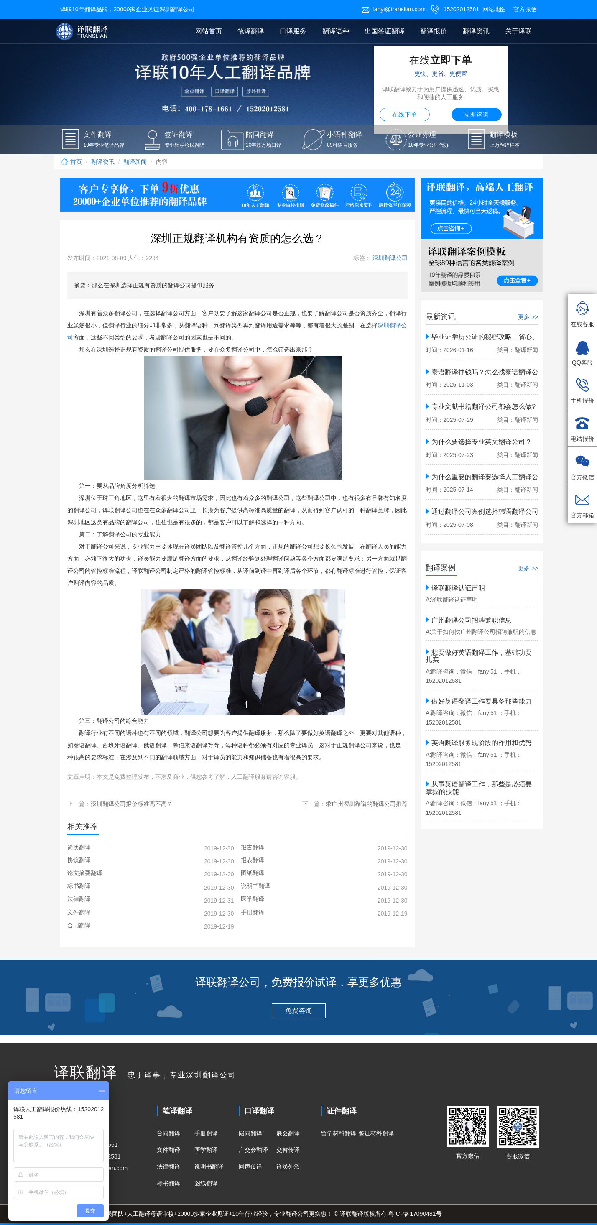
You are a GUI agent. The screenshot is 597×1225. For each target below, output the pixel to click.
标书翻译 (168, 1183)
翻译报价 (433, 31)
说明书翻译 (209, 1166)
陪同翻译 (250, 1133)
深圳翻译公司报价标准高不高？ (132, 804)
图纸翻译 (206, 1183)
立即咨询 (476, 114)
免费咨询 (298, 1010)
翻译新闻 (135, 161)
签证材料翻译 (376, 1133)
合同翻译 (168, 1133)
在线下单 (404, 114)
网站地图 (494, 9)
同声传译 (250, 1166)
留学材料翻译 (338, 1133)
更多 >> (528, 317)
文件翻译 (168, 1149)
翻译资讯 (476, 31)
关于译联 (518, 31)
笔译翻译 (250, 31)
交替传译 (288, 1149)
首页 (71, 161)
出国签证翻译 (385, 31)
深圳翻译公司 (389, 258)
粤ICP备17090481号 (415, 1213)
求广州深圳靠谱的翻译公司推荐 (367, 804)
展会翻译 (288, 1133)
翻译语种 (335, 31)
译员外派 (288, 1166)
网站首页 (208, 31)
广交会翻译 (253, 1149)
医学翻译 (206, 1149)
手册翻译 (206, 1133)
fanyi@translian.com (393, 9)
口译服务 (293, 31)
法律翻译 (168, 1166)
